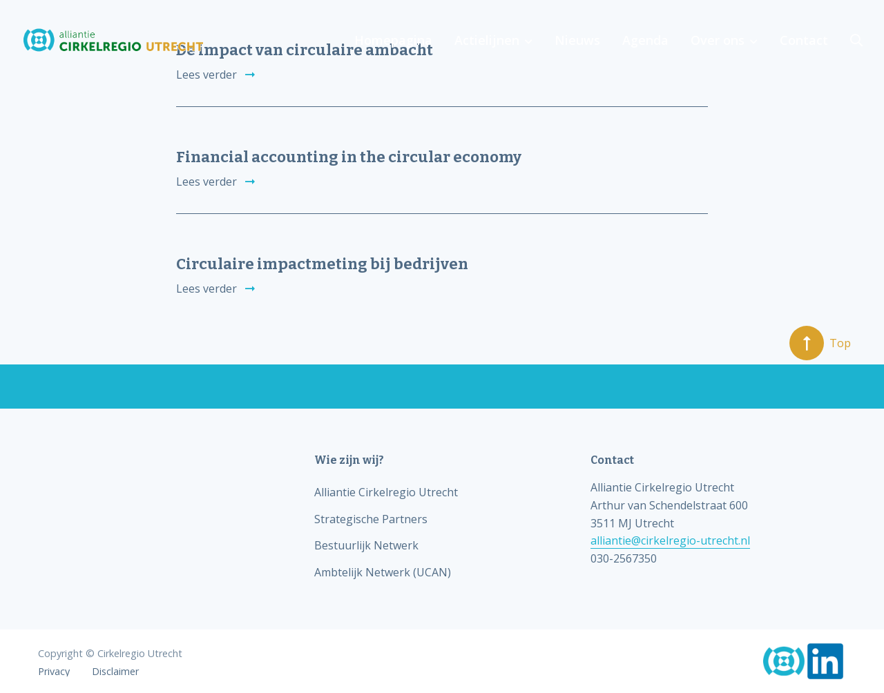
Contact (804, 40)
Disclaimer (115, 671)
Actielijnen (486, 40)
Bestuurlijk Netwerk (366, 545)
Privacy (54, 671)
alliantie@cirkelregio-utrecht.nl (670, 540)
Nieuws (577, 40)
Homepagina (393, 40)
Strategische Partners (370, 519)
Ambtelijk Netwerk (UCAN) (382, 572)
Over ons (717, 40)
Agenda (645, 40)
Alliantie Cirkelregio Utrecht (386, 492)
